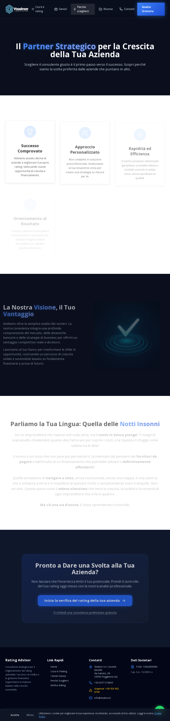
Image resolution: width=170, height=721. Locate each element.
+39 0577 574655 (103, 682)
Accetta (15, 715)
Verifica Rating (56, 685)
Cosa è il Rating (57, 671)
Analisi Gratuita (148, 9)
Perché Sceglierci (58, 680)
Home (52, 666)
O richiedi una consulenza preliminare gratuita (85, 612)
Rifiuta (30, 715)
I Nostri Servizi (56, 676)
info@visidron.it (102, 697)
